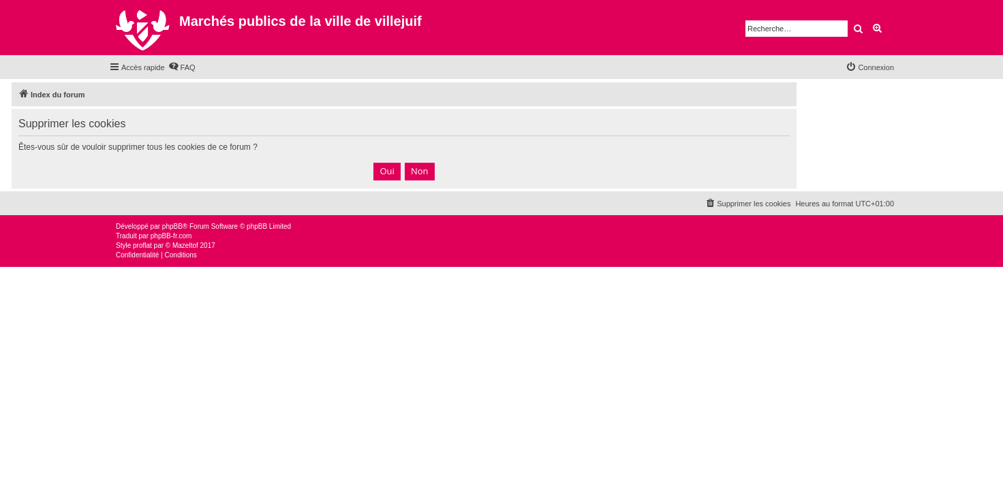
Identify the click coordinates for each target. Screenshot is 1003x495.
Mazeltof (185, 245)
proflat (142, 245)
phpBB (172, 226)
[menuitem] (182, 67)
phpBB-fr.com (171, 236)
